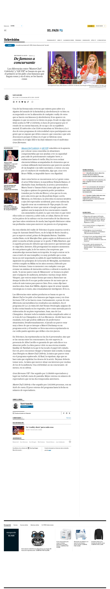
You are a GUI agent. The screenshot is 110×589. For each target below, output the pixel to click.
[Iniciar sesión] (100, 26)
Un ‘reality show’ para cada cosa (39, 427)
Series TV (59, 40)
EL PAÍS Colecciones (48, 525)
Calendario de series (68, 40)
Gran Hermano (24, 442)
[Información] (34, 55)
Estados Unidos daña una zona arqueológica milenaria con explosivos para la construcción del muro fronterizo (94, 198)
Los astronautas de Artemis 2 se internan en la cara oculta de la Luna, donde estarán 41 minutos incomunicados (94, 189)
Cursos (16, 525)
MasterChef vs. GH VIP (20, 55)
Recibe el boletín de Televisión (23, 413)
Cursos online (24, 525)
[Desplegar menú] (5, 30)
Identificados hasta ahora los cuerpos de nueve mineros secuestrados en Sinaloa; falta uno (93, 174)
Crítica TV (93, 40)
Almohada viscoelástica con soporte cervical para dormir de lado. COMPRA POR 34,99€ (81, 544)
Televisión (11, 40)
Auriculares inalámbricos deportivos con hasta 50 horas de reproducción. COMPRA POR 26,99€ (36, 549)
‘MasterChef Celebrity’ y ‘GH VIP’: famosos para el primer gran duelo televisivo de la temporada (11, 166)
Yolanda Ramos (50, 442)
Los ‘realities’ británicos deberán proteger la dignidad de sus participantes (11, 207)
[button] (77, 67)
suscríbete (91, 26)
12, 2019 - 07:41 (17, 97)
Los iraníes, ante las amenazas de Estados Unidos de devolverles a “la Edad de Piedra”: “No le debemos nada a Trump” (95, 246)
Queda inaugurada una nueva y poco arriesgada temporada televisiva (11, 187)
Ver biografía (26, 406)
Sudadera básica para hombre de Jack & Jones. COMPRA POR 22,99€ (98, 543)
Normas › (68, 418)
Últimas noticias (101, 40)
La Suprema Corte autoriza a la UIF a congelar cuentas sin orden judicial (94, 181)
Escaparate (7, 525)
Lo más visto (87, 212)
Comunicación (86, 40)
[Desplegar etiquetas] (70, 442)
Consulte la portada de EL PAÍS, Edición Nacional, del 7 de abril (32, 45)
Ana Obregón (32, 442)
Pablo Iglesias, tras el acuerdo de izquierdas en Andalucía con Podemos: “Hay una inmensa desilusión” (94, 232)
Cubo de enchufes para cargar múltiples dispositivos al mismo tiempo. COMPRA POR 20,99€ (62, 544)
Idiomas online (35, 525)
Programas (78, 40)
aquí (49, 450)
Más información (17, 450)
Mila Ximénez (41, 442)
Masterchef (16, 442)
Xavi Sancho (17, 95)
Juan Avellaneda (60, 442)
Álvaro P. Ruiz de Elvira (32, 429)
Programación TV (51, 40)
